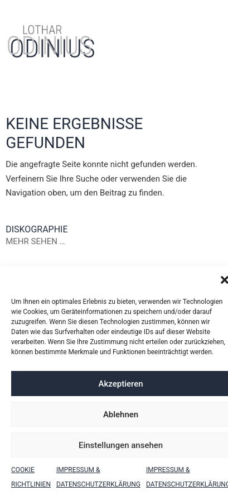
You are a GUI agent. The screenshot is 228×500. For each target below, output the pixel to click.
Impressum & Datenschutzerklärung (98, 477)
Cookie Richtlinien (31, 477)
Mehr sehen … (35, 241)
